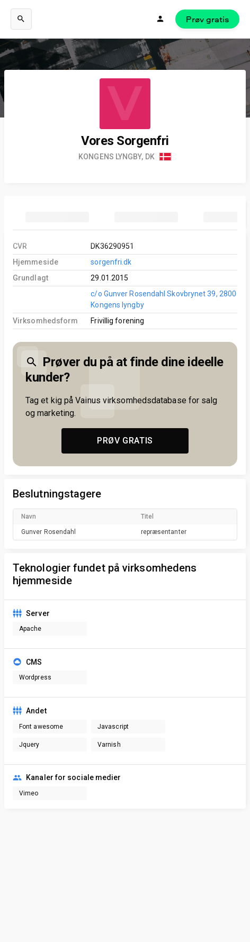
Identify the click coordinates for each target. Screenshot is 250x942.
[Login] (160, 19)
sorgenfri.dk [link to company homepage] (111, 262)
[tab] (57, 217)
